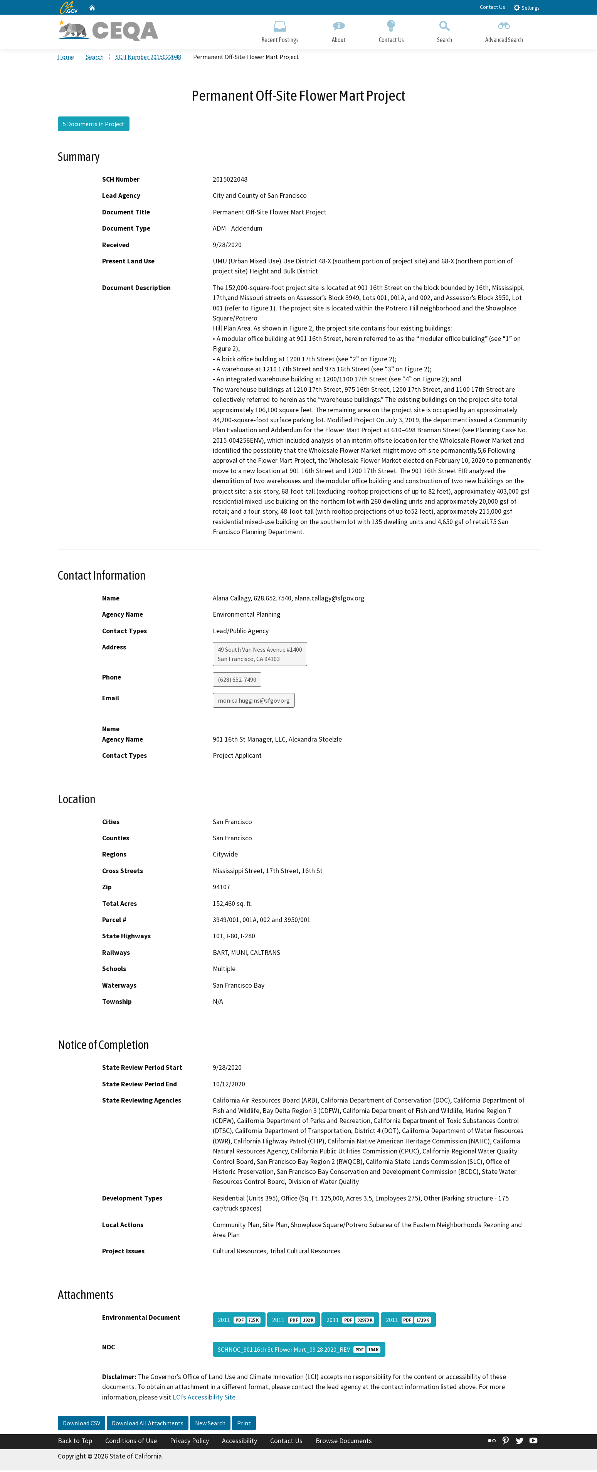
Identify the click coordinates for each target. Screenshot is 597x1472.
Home (66, 58)
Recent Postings (280, 30)
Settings (526, 7)
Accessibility (239, 1442)
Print (244, 1424)
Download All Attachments (147, 1424)
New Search (210, 1424)
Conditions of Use (131, 1442)
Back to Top (75, 1442)
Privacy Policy (189, 1442)
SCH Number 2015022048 (148, 58)
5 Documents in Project (93, 125)
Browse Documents (344, 1442)
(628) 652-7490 (237, 681)
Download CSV (81, 1424)
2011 (239, 1321)
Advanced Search (504, 30)
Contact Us (492, 6)
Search (444, 30)
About (338, 30)
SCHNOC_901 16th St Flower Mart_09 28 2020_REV (299, 1351)
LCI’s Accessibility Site (204, 1398)
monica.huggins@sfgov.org (254, 702)
